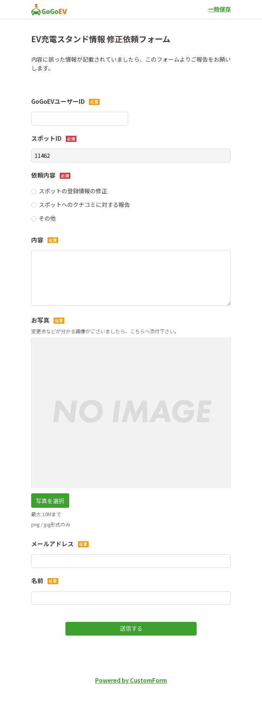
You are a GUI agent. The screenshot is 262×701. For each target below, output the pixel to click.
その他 (47, 218)
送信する (131, 628)
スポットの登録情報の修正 (73, 191)
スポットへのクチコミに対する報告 (84, 204)
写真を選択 (50, 501)
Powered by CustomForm (131, 680)
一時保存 (219, 9)
